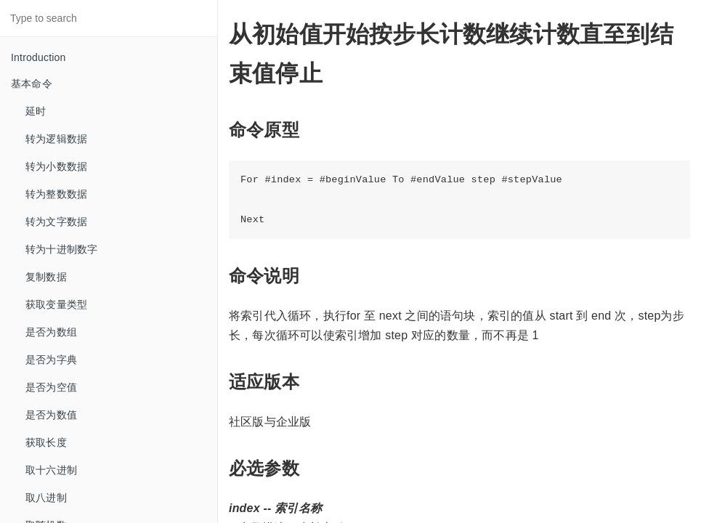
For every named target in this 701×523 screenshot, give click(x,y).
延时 (35, 111)
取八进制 (46, 497)
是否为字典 (51, 359)
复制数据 (46, 277)
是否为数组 (51, 332)
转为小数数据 (56, 166)
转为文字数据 (56, 221)
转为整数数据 (56, 194)
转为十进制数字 (61, 249)
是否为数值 (51, 415)
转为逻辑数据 (56, 139)
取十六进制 (51, 470)
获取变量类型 (56, 304)
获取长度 (46, 442)
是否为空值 (51, 387)
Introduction (38, 57)
